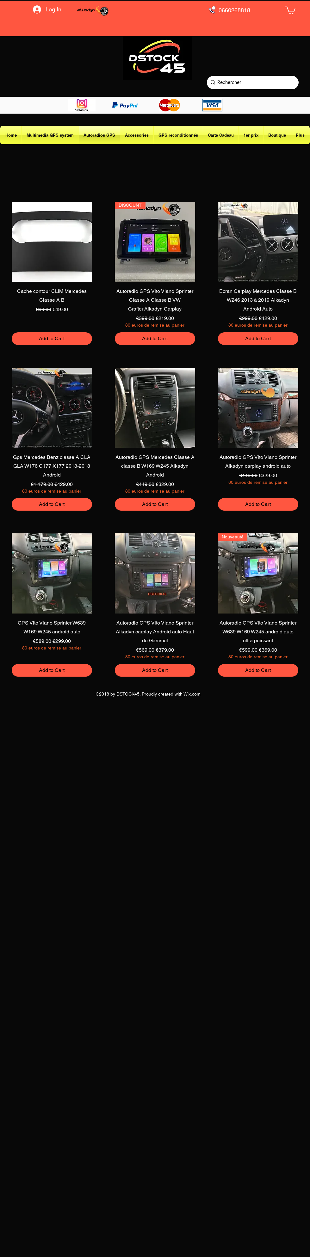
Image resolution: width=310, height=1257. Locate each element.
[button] (290, 10)
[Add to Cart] (52, 338)
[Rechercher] (251, 82)
